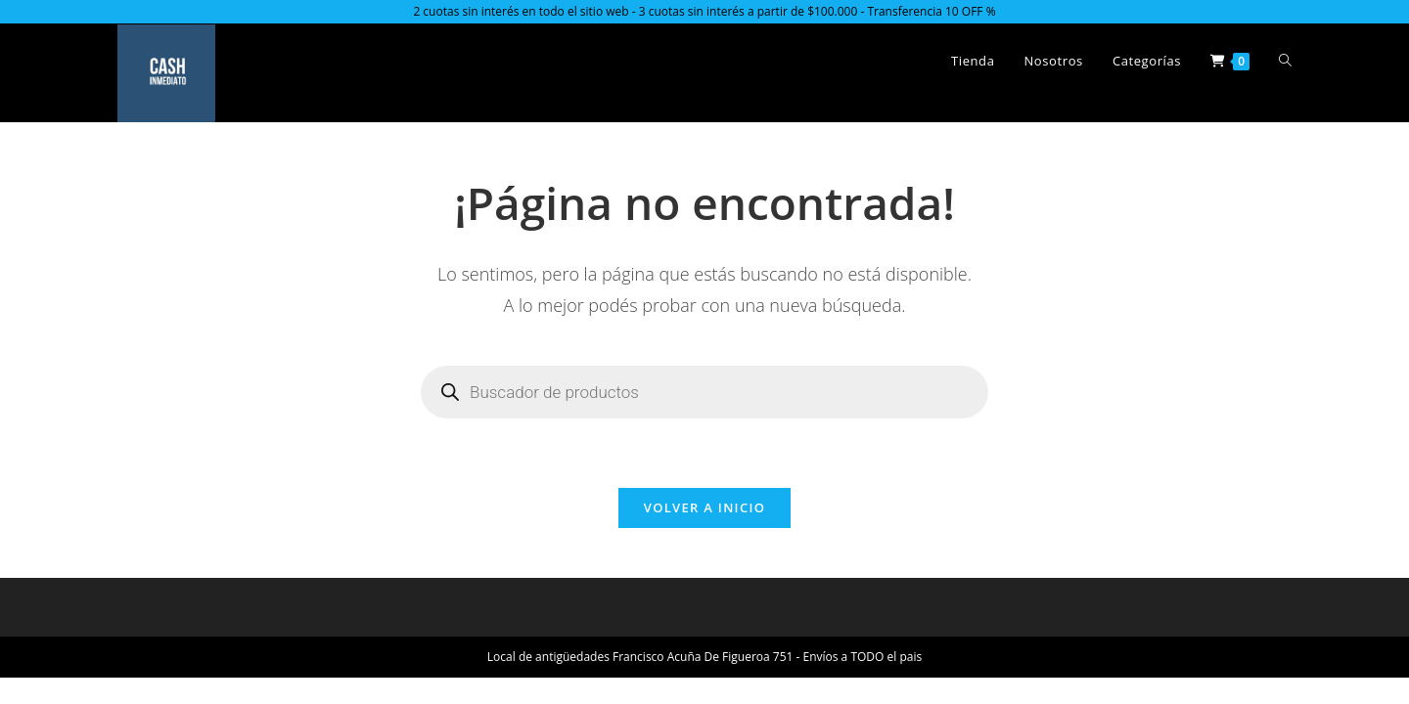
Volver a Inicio (704, 507)
